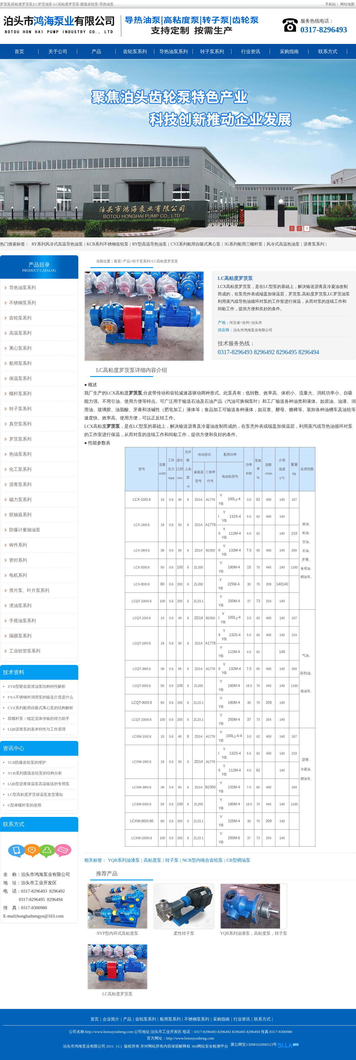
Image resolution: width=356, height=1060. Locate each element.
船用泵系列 (20, 363)
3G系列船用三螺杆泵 (243, 244)
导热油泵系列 (173, 51)
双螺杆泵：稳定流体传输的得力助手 (38, 718)
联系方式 (327, 51)
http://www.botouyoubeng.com (190, 1038)
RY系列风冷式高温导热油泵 (57, 244)
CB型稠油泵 (238, 860)
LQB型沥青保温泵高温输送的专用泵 (38, 784)
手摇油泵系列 (22, 620)
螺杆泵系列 (20, 393)
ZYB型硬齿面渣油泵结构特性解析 (37, 686)
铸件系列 (18, 545)
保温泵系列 (20, 378)
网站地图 (347, 4)
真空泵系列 (20, 424)
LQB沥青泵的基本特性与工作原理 (37, 729)
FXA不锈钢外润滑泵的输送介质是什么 (40, 697)
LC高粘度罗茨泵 (165, 261)
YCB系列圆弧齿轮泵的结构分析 (35, 773)
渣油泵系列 (20, 605)
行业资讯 (250, 51)
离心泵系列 (20, 348)
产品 (96, 51)
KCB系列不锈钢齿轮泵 (107, 244)
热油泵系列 (20, 454)
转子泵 (172, 860)
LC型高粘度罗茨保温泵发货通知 (35, 794)
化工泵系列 (20, 469)
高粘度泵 (152, 860)
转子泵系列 (212, 51)
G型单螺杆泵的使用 (24, 805)
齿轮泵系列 (135, 51)
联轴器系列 (20, 514)
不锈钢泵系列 (22, 302)
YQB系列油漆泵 (124, 860)
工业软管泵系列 (24, 651)
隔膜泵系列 (20, 635)
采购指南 (289, 51)
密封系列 (18, 560)
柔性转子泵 (184, 933)
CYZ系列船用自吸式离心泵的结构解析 (40, 708)
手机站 (330, 4)
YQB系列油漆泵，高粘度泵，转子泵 (253, 933)
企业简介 (111, 1019)
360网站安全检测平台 (209, 1046)
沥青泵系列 (313, 244)
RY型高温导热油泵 (149, 244)
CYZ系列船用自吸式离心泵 (195, 244)
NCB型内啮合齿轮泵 (202, 860)
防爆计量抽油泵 (24, 529)
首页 (19, 51)
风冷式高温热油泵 (283, 244)
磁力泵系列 (20, 499)
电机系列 (18, 575)
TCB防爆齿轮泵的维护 (27, 762)
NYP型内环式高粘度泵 (117, 933)
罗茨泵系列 (20, 439)
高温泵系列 (20, 333)
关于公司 (57, 51)
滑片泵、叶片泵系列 (29, 590)
